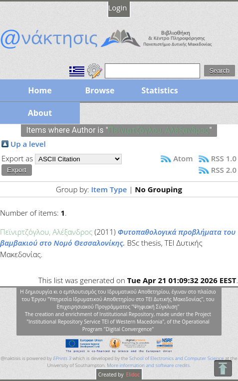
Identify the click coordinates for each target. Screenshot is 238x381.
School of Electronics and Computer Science (176, 358)
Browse (99, 90)
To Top (223, 368)
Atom (183, 158)
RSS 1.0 (224, 158)
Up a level (28, 144)
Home (39, 90)
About (40, 112)
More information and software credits (148, 365)
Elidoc (132, 374)
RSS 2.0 (224, 170)
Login (117, 7)
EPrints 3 (62, 358)
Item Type (109, 189)
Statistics (159, 90)
